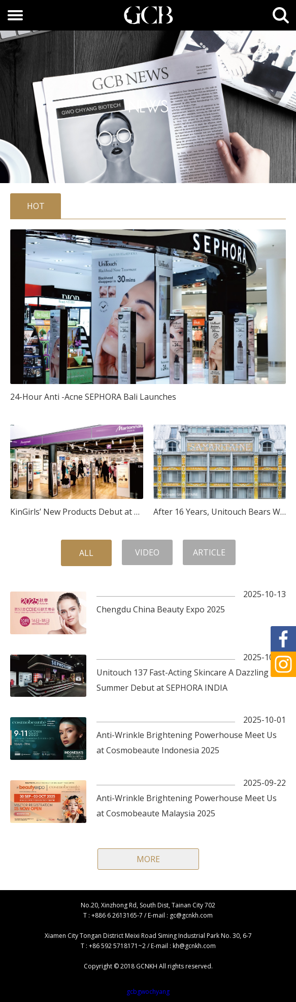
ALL (86, 552)
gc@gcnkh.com (191, 915)
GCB (148, 15)
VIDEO (147, 552)
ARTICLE (209, 552)
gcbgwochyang (148, 991)
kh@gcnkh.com (194, 945)
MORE (148, 859)
